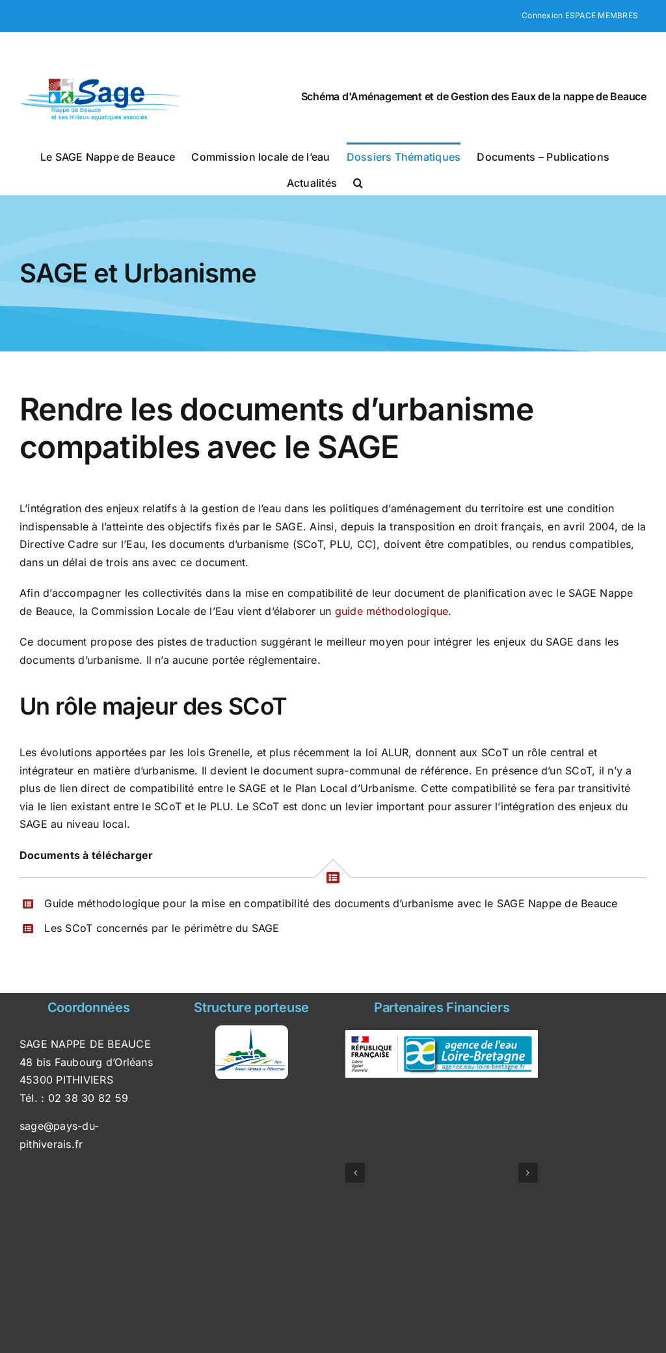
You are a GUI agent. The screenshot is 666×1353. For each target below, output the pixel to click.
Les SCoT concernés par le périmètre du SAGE (161, 928)
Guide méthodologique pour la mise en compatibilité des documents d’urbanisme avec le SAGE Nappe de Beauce (330, 903)
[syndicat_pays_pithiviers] (251, 1030)
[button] (358, 182)
